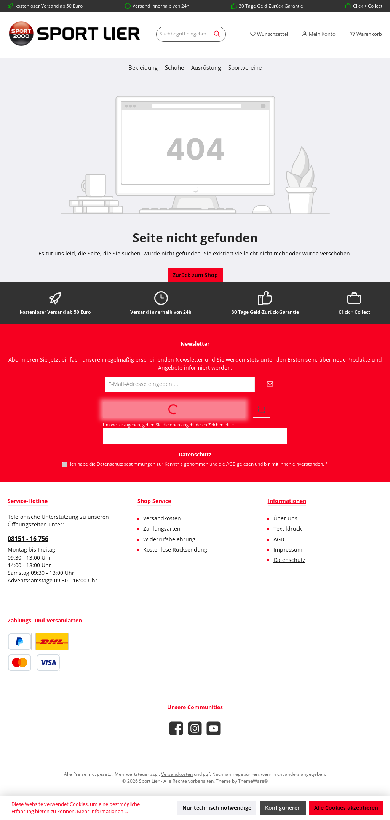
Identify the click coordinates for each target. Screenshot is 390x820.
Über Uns (285, 518)
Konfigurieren (283, 807)
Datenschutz (289, 560)
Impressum (287, 549)
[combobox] (182, 34)
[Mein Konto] (318, 34)
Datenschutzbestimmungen (126, 464)
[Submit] (269, 384)
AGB (231, 464)
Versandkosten (162, 518)
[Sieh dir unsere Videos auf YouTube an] (213, 728)
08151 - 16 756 (28, 538)
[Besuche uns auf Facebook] (176, 728)
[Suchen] (217, 34)
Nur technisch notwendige (216, 807)
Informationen (287, 500)
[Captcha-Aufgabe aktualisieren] (261, 410)
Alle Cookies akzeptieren (346, 807)
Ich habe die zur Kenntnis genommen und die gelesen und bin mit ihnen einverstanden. (199, 464)
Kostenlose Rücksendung (175, 549)
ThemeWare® (253, 781)
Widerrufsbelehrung (169, 539)
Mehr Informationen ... (102, 811)
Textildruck (287, 528)
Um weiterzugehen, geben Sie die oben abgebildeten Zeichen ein (168, 425)
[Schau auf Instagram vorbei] (194, 728)
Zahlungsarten (162, 528)
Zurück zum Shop (195, 275)
